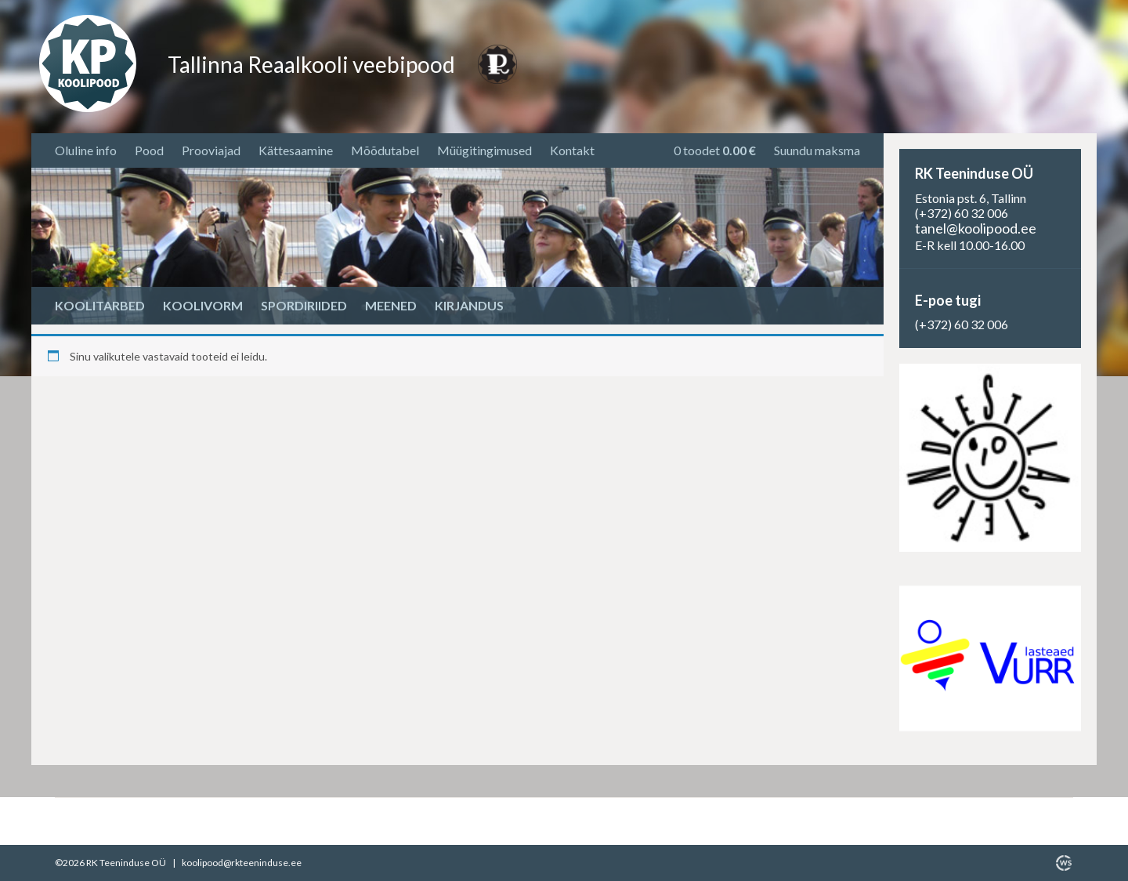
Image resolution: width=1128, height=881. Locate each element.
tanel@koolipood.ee (975, 228)
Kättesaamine (295, 150)
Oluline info (86, 150)
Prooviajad (211, 150)
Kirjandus (469, 305)
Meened (391, 305)
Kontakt (572, 150)
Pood (149, 150)
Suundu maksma (817, 150)
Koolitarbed (100, 305)
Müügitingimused (484, 150)
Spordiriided (304, 305)
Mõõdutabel (385, 150)
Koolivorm (203, 305)
